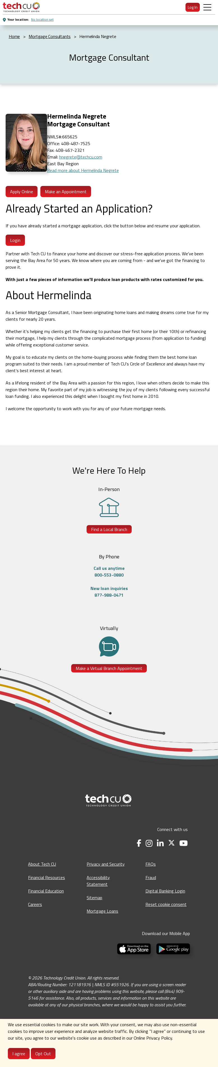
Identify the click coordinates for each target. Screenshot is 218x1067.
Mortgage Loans (102, 911)
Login (15, 240)
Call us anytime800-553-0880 (109, 571)
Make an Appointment (66, 191)
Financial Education (46, 890)
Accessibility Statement (98, 880)
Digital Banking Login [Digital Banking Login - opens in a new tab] (165, 890)
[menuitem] (21, 7)
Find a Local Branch (109, 529)
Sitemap (94, 897)
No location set (42, 19)
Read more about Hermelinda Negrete (83, 170)
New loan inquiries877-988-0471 (109, 591)
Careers (35, 904)
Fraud (150, 877)
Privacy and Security (106, 864)
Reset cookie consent (166, 904)
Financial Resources (46, 877)
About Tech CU (42, 864)
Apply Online (21, 191)
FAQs (150, 864)
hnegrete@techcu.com (80, 157)
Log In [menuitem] (193, 7)
